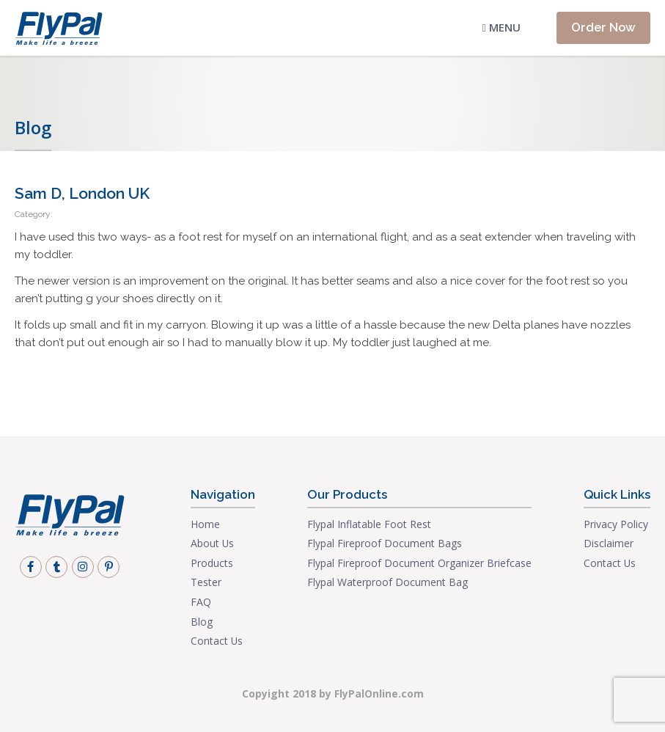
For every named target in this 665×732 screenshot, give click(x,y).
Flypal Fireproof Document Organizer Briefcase (419, 563)
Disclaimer (608, 543)
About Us (212, 543)
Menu (501, 27)
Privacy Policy (616, 524)
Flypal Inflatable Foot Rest (369, 524)
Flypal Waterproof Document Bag (387, 582)
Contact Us (217, 641)
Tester (206, 582)
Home (205, 524)
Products (212, 563)
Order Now (603, 27)
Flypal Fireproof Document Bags (384, 543)
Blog (202, 622)
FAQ (201, 602)
